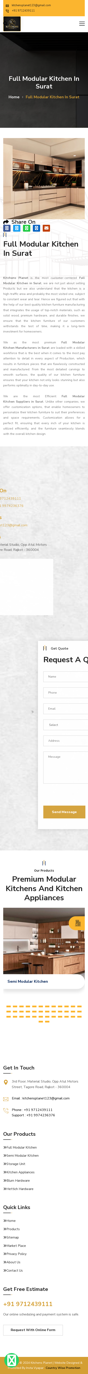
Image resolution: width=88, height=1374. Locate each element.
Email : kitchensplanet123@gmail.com (41, 1098)
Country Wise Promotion (63, 1368)
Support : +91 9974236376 (33, 1115)
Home (11, 1221)
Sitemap (12, 1237)
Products (13, 1229)
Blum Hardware (18, 1180)
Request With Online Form (33, 1330)
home (14, 97)
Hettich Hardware (19, 1189)
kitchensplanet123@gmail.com (28, 5)
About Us (13, 1262)
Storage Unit (15, 1164)
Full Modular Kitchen (21, 1147)
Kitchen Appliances (20, 1172)
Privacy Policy (16, 1254)
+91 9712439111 (20, 11)
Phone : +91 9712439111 (32, 1110)
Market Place (16, 1246)
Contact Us (14, 1270)
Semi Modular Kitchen (22, 1155)
